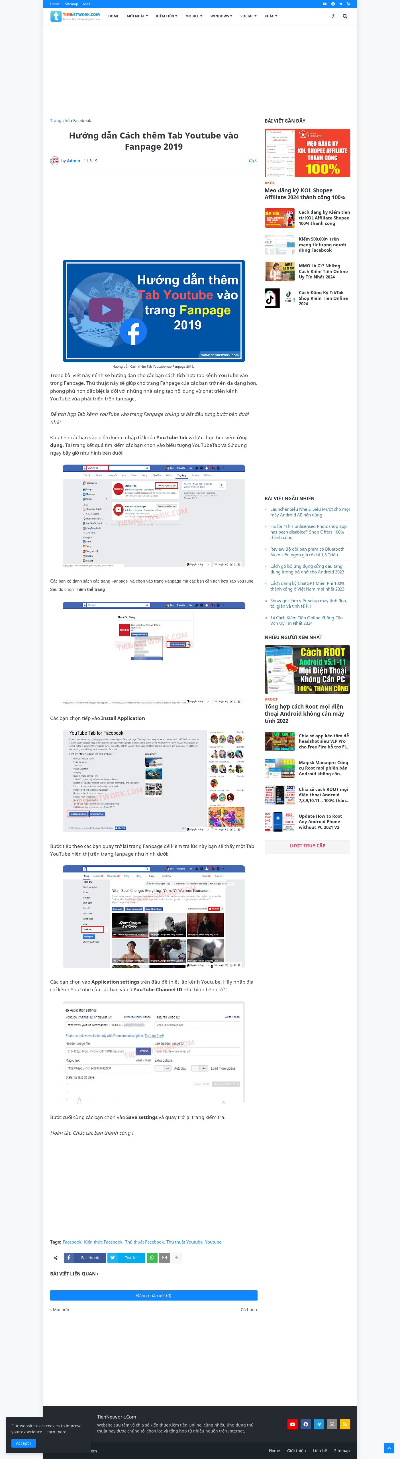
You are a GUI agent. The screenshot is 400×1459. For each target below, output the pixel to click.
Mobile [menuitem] (192, 16)
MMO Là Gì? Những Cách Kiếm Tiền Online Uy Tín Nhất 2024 (323, 271)
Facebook (82, 121)
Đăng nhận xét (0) (153, 1295)
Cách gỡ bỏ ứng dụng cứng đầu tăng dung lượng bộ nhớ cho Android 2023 (307, 569)
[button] (333, 16)
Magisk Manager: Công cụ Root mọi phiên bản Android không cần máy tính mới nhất (323, 768)
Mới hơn (61, 1310)
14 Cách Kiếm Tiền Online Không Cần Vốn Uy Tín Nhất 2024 (306, 620)
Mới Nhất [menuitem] (136, 16)
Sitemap (71, 3)
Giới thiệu (296, 1450)
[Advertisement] (200, 71)
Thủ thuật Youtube (184, 1242)
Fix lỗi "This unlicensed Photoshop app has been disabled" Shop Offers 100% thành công (308, 531)
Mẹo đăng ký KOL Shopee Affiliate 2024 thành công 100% (305, 194)
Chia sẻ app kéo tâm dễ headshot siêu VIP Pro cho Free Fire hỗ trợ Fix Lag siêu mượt (324, 741)
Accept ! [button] (23, 1443)
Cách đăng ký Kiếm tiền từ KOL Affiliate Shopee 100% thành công (324, 217)
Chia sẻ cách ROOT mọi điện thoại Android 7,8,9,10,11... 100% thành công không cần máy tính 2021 (324, 795)
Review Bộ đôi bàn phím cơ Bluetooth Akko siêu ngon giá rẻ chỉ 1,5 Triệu (307, 551)
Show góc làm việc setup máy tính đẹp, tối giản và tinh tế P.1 (308, 603)
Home (55, 3)
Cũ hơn (248, 1310)
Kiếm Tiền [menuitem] (165, 16)
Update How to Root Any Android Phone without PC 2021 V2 (320, 821)
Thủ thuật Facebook (144, 1242)
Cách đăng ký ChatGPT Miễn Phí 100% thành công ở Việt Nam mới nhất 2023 (307, 586)
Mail (86, 3)
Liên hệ (320, 1450)
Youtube (213, 1242)
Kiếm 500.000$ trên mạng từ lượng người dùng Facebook (322, 244)
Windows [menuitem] (220, 16)
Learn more (55, 1431)
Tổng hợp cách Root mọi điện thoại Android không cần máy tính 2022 (304, 713)
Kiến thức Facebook (103, 1242)
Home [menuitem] (113, 16)
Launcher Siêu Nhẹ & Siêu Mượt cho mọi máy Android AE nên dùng (310, 512)
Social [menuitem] (246, 16)
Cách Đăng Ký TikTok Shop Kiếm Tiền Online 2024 (323, 298)
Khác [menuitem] (269, 16)
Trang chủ (60, 121)
